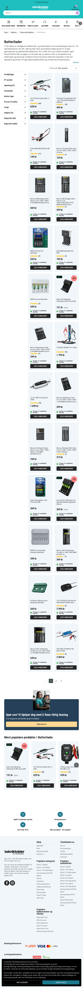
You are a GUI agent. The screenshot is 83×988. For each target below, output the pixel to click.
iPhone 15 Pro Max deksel (68, 886)
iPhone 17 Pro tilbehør (43, 867)
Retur (38, 848)
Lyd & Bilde (44, 23)
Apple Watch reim (42, 917)
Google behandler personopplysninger (61, 969)
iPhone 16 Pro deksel (66, 878)
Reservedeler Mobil (8, 23)
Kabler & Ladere (33, 23)
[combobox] (41, 13)
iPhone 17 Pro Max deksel (68, 872)
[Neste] (80, 23)
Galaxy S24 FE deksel (66, 900)
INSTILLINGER (22, 982)
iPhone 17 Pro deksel (66, 870)
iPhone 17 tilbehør (42, 865)
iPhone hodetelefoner (43, 884)
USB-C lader (40, 898)
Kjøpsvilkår (40, 846)
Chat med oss (41, 724)
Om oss (62, 846)
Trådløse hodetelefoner (44, 887)
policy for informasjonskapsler (25, 969)
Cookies (62, 851)
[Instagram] (12, 883)
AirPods (39, 878)
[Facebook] (6, 883)
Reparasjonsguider (42, 851)
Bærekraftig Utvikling (66, 854)
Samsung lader (41, 892)
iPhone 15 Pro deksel (66, 883)
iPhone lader (40, 889)
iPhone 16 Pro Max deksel (68, 881)
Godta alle (61, 982)
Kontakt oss (40, 854)
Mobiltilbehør (21, 23)
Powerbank (56, 23)
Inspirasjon (63, 857)
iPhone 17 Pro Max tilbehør (45, 870)
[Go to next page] (61, 681)
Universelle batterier (27, 32)
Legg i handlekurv (40, 117)
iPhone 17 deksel (65, 867)
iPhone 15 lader (41, 895)
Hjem (6, 32)
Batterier (67, 23)
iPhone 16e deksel (65, 875)
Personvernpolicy (65, 848)
